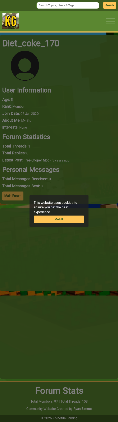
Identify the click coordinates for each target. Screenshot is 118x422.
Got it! (59, 219)
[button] (110, 21)
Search (109, 5)
